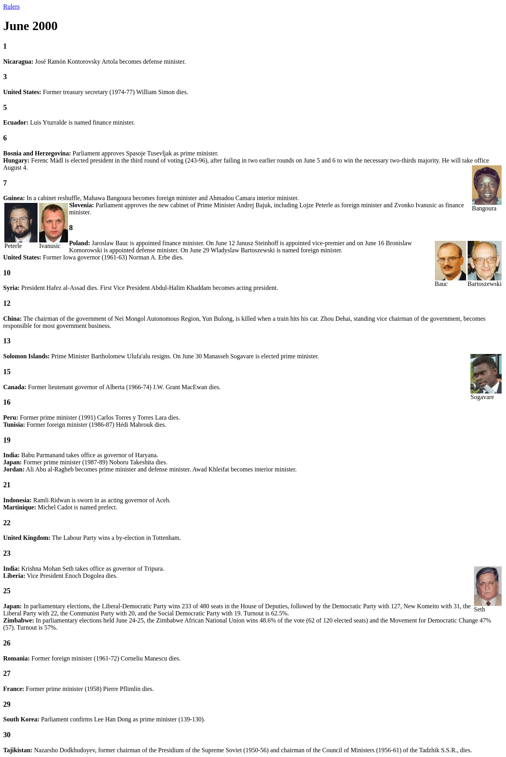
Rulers (11, 6)
